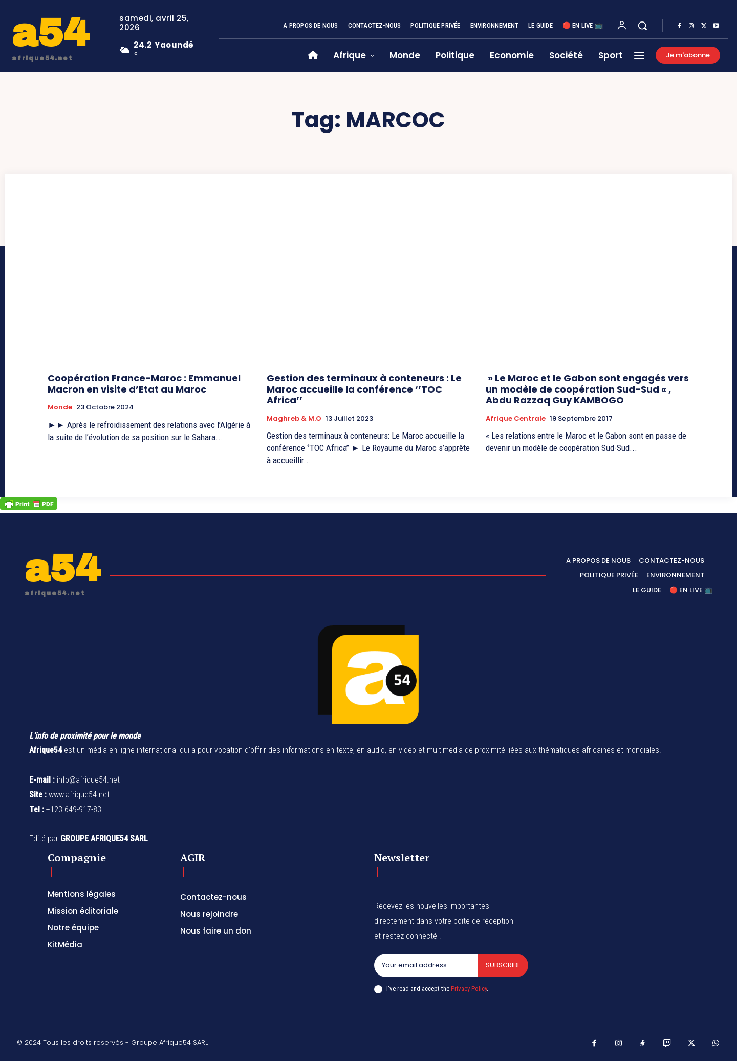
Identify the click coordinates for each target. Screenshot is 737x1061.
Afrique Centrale (516, 419)
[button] (642, 25)
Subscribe (503, 965)
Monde (60, 407)
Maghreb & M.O (294, 419)
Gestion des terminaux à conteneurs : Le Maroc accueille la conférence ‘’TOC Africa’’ (364, 389)
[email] (426, 965)
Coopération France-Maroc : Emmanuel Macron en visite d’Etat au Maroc (144, 384)
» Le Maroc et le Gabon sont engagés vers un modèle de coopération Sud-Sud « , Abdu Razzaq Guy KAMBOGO (587, 389)
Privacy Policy (469, 988)
